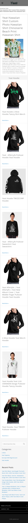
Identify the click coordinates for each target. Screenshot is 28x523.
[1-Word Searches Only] (12, 444)
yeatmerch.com (16, 519)
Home (1, 8)
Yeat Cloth (5, 8)
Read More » (5, 120)
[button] (2, 3)
